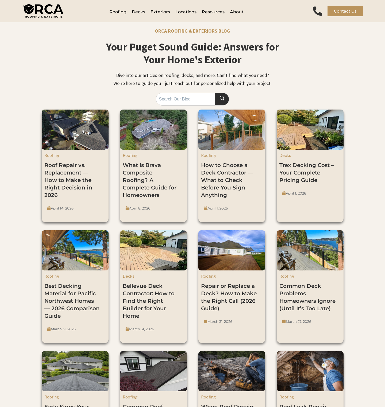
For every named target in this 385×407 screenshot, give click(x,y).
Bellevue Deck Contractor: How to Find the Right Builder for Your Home (149, 304)
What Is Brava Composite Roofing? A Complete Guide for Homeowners (149, 183)
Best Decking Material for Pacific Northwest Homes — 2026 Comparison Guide (72, 304)
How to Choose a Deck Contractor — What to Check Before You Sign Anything (227, 183)
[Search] (223, 102)
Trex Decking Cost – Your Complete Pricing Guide (306, 176)
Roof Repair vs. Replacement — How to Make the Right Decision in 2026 (68, 183)
